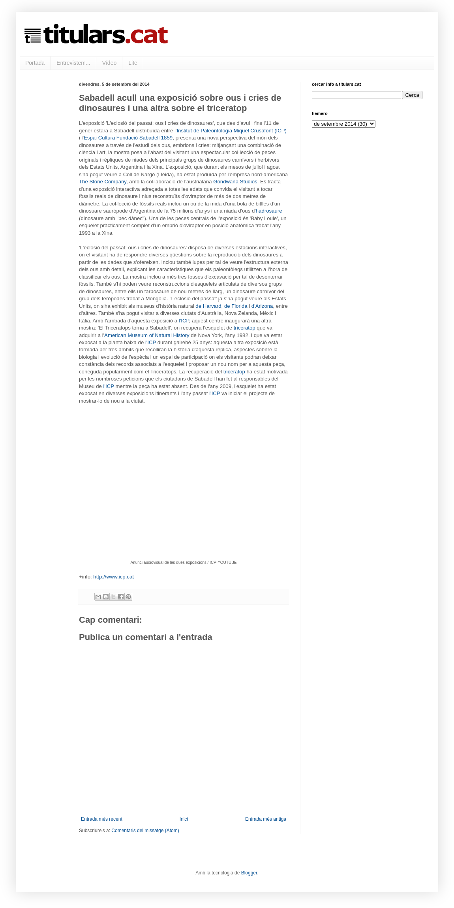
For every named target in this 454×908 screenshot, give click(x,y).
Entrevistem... (73, 63)
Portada (35, 63)
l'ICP (184, 321)
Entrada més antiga (265, 819)
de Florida (236, 306)
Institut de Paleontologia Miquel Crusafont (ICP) (231, 131)
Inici (184, 819)
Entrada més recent (101, 819)
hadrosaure (269, 211)
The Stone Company (102, 182)
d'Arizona (262, 306)
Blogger (249, 873)
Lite (132, 63)
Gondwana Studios (235, 182)
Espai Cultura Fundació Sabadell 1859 (128, 138)
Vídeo (109, 63)
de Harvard (208, 306)
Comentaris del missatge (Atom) (145, 830)
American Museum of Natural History (146, 335)
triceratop (244, 328)
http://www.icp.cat (113, 577)
